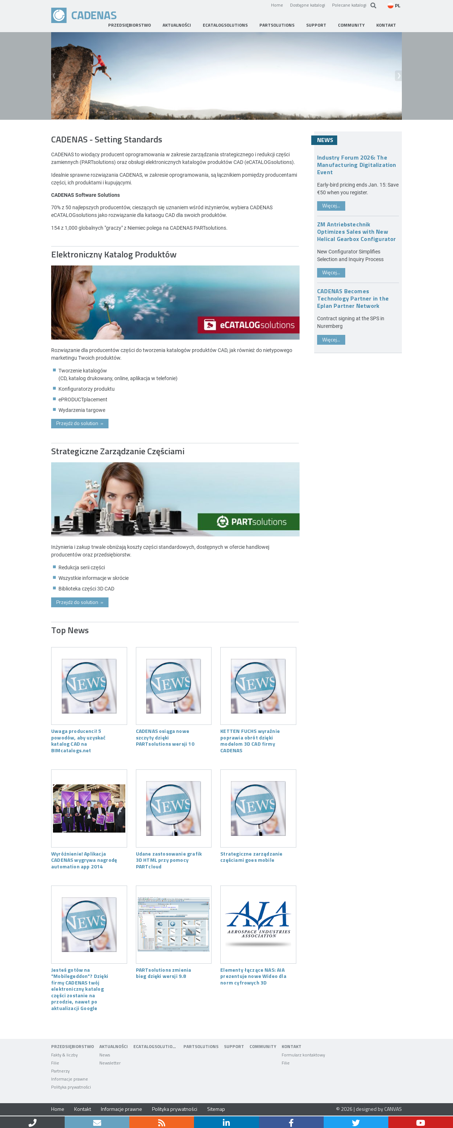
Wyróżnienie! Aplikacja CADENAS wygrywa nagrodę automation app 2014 (84, 860)
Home (277, 5)
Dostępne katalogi (307, 5)
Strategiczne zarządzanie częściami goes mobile (251, 857)
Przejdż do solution (79, 423)
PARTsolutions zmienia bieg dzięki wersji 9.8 (163, 973)
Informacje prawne (121, 1108)
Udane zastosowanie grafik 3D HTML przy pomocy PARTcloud (169, 860)
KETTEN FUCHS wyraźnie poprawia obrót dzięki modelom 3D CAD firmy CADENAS (250, 740)
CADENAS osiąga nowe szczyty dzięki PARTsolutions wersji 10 (165, 737)
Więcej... (331, 205)
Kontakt (82, 1108)
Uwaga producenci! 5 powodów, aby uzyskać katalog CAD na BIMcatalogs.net (78, 740)
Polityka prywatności (174, 1108)
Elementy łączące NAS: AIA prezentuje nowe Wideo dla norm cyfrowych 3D (253, 976)
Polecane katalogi (349, 5)
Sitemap (216, 1108)
